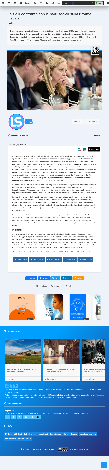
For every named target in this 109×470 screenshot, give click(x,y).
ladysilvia (77, 122)
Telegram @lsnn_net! (80, 427)
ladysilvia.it (43, 448)
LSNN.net (18, 448)
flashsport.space (70, 448)
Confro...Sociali (37, 272)
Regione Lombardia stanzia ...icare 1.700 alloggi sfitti (60, 383)
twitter (55, 291)
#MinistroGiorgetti (85, 264)
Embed (78, 291)
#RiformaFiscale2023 (57, 264)
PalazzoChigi (70, 272)
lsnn (28, 122)
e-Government (50, 392)
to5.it (29, 453)
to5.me (21, 453)
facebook (44, 291)
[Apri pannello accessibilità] (15, 3)
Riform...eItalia (20, 272)
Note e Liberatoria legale (79, 463)
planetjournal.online (88, 448)
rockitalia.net (10, 453)
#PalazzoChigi (71, 264)
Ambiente (10, 392)
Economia (93, 122)
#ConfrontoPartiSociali (38, 264)
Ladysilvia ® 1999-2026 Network (44, 463)
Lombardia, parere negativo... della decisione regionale (21, 383)
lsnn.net (25, 463)
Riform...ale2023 (54, 272)
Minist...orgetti (86, 272)
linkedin (66, 291)
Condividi (31, 291)
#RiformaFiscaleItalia (20, 264)
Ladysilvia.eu (55, 448)
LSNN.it (8, 448)
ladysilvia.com (30, 448)
